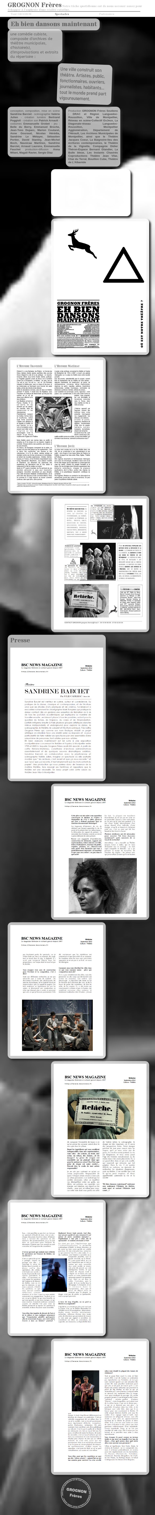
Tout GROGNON (21, 14)
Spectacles (62, 14)
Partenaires (106, 14)
